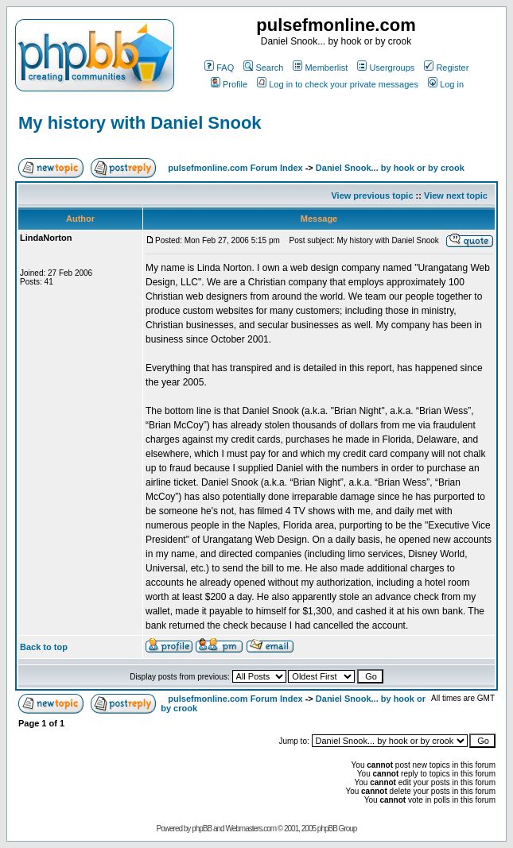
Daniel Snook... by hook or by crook (390, 167)
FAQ (219, 67)
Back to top (44, 647)
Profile (229, 84)
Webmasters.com (250, 828)
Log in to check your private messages (337, 84)
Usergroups (385, 67)
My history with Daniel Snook (140, 123)
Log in (446, 84)
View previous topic (372, 195)
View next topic (456, 195)
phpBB (202, 828)
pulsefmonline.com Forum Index (235, 167)
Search (263, 67)
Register (446, 67)
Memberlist (320, 67)
